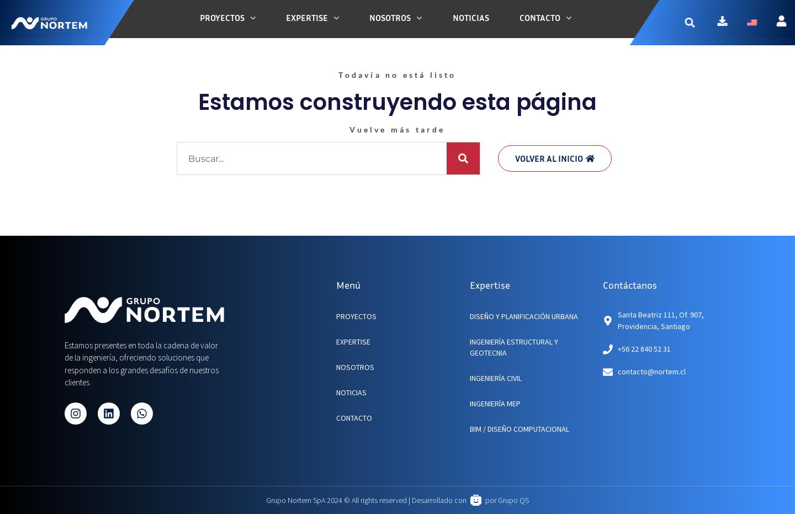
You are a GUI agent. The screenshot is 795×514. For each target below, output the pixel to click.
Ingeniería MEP (495, 404)
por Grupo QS (507, 500)
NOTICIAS (351, 393)
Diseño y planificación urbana (524, 316)
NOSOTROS (355, 367)
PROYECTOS (356, 316)
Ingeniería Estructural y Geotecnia (514, 347)
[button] (707, 22)
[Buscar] (463, 158)
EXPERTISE (353, 342)
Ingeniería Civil (496, 378)
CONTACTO (354, 418)
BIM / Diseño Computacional (519, 429)
